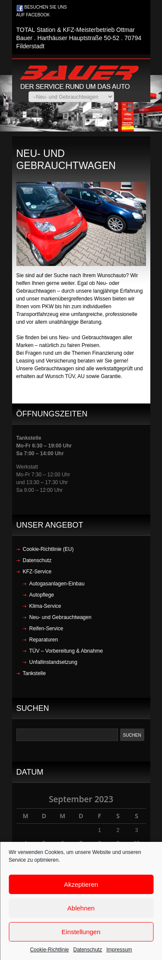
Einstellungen (80, 931)
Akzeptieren (81, 884)
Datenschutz (87, 950)
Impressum (119, 950)
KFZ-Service (37, 572)
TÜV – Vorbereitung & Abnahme (66, 651)
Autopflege (41, 595)
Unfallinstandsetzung (53, 662)
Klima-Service (45, 606)
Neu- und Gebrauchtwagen (60, 617)
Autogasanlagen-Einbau (57, 584)
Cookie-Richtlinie (49, 950)
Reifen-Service (46, 628)
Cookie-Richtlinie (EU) (48, 549)
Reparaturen (43, 640)
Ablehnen (81, 908)
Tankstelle (34, 673)
